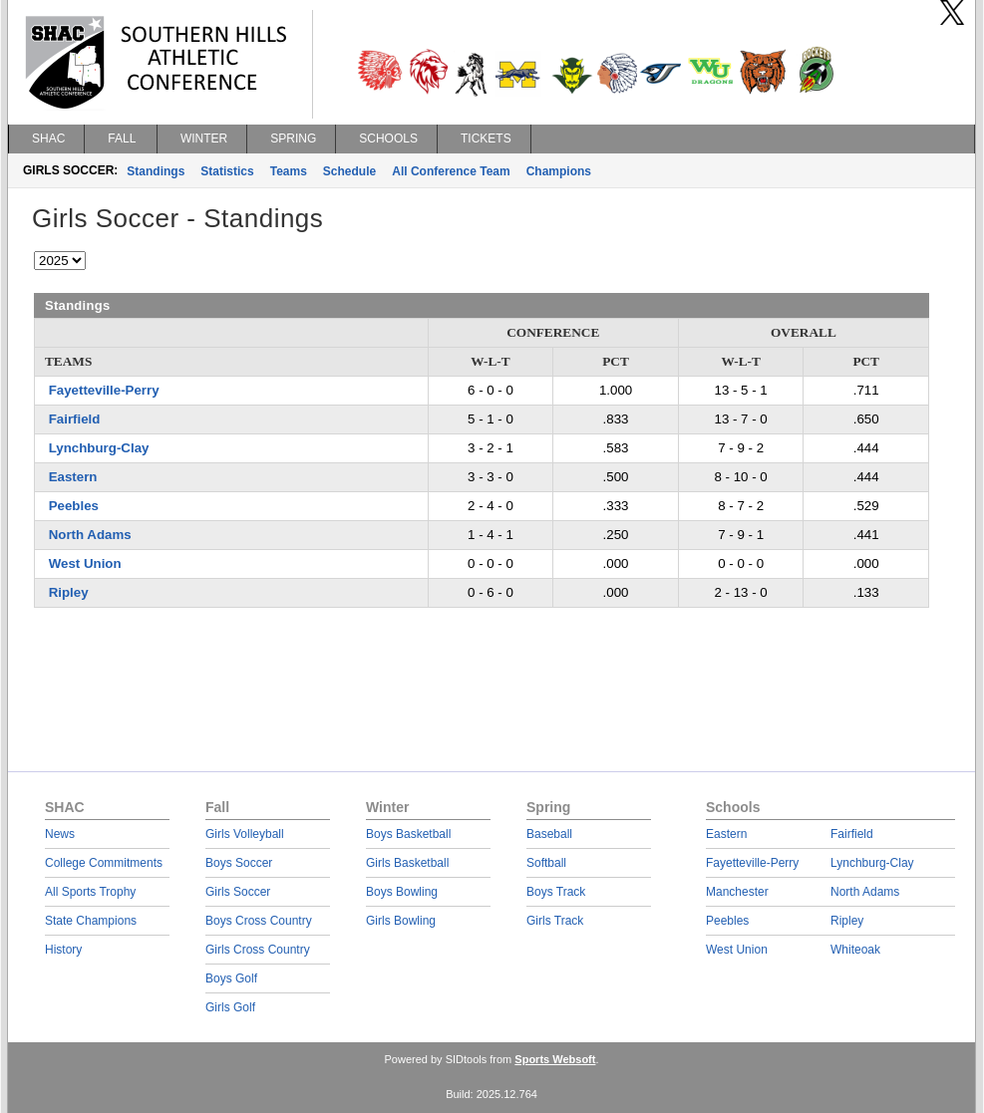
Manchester (737, 892)
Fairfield (75, 419)
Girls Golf (230, 1007)
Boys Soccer (238, 863)
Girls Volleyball (244, 834)
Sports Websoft (554, 1059)
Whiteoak (855, 950)
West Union (85, 563)
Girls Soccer (237, 892)
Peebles (74, 505)
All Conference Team (450, 171)
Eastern (73, 476)
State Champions (91, 921)
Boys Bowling (402, 892)
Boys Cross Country (258, 921)
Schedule (349, 171)
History (63, 950)
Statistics (226, 171)
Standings (155, 171)
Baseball (549, 834)
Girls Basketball (407, 863)
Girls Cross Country (257, 950)
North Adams (90, 534)
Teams (288, 171)
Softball (546, 863)
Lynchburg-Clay (99, 447)
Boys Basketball (408, 834)
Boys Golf (231, 978)
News (60, 834)
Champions (558, 171)
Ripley (69, 592)
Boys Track (555, 892)
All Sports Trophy (90, 892)
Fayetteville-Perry (104, 390)
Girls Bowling (401, 921)
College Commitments (104, 863)
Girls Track (554, 921)
